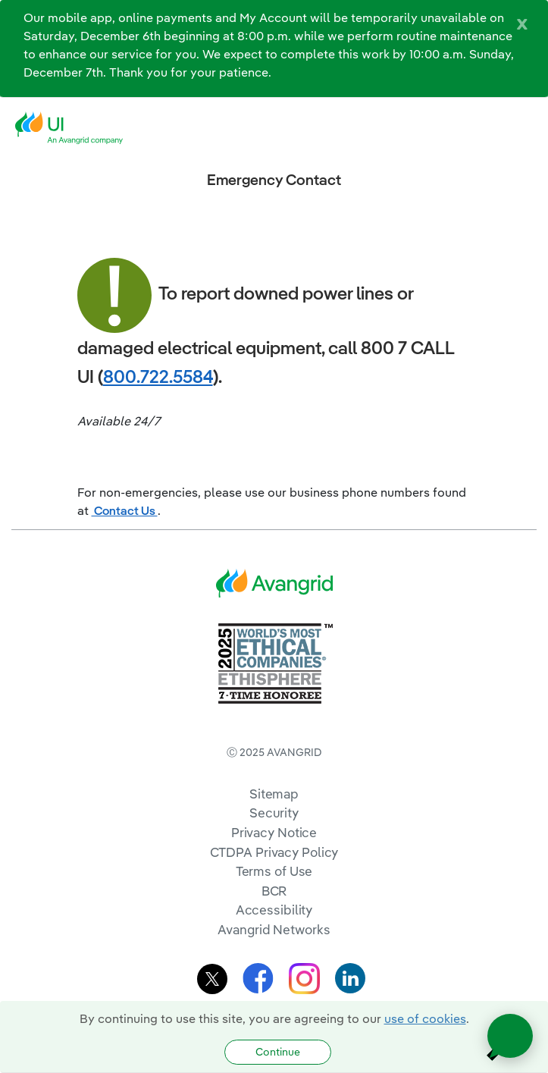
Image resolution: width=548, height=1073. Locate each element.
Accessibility (274, 910)
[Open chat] (510, 1036)
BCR (274, 891)
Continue (277, 1052)
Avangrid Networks (274, 929)
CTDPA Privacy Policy (274, 852)
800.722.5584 (158, 376)
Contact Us (125, 510)
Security (274, 812)
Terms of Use (274, 871)
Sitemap (274, 794)
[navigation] (525, 128)
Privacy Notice (274, 832)
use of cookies (425, 1018)
